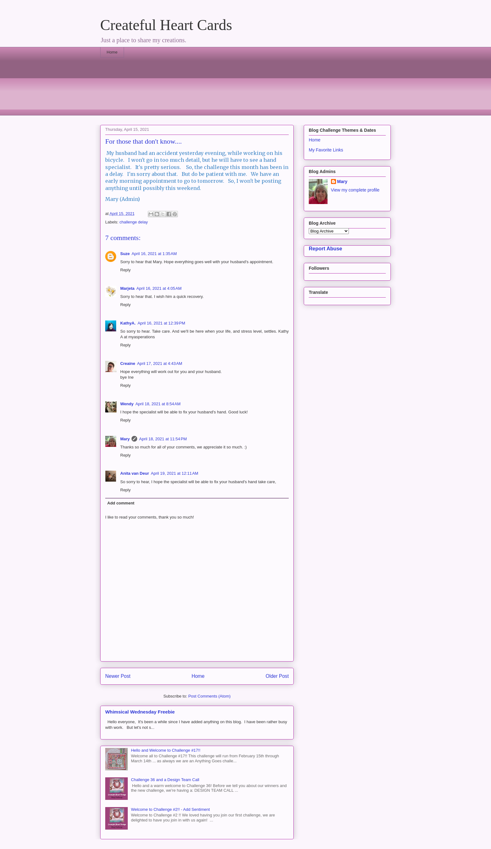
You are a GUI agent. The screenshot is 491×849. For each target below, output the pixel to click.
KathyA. (128, 323)
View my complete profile (355, 189)
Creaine (127, 363)
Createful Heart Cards (166, 25)
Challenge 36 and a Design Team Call (165, 779)
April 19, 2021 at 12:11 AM (174, 473)
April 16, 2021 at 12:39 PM (161, 323)
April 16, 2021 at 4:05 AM (159, 288)
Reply (125, 270)
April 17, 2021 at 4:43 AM (159, 363)
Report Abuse (325, 248)
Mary (125, 439)
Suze (125, 253)
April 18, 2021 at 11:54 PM (163, 439)
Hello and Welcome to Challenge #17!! (165, 750)
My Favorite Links (326, 149)
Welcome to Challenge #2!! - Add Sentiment (170, 809)
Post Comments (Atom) (209, 696)
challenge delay (134, 222)
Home (112, 52)
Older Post (277, 676)
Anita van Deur (134, 473)
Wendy (126, 403)
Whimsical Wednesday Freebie (140, 711)
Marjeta (127, 288)
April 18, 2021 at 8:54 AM (157, 403)
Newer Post (118, 676)
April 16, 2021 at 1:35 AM (154, 253)
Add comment (121, 503)
